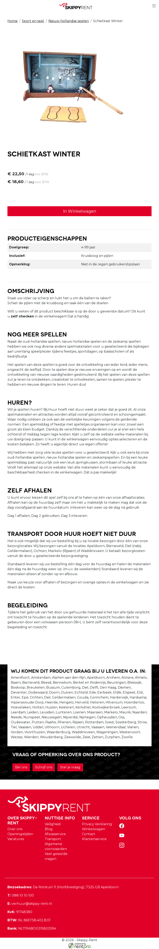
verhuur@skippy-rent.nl (29, 904)
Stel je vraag (70, 767)
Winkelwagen (93, 829)
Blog (49, 829)
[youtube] (122, 837)
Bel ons (21, 767)
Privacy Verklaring (97, 824)
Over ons (14, 829)
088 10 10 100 (20, 895)
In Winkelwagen (79, 211)
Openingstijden (20, 834)
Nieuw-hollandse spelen (68, 21)
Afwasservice (55, 834)
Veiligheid (53, 824)
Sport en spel (33, 21)
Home (12, 21)
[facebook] (122, 827)
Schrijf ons (43, 767)
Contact (88, 834)
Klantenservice (94, 839)
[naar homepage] (77, 6)
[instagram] (122, 847)
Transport (53, 839)
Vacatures (15, 839)
